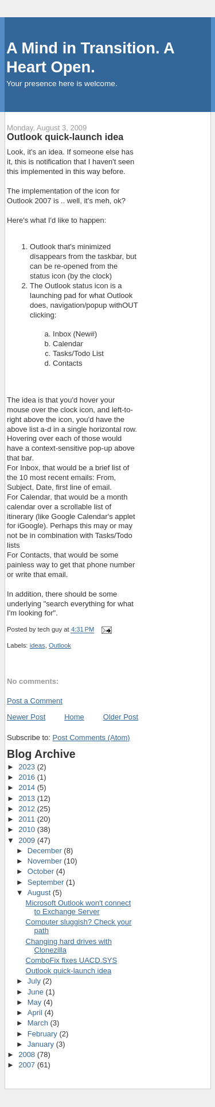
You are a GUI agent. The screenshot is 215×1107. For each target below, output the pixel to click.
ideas (37, 645)
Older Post (120, 717)
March (39, 1023)
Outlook (60, 645)
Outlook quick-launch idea (69, 970)
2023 (27, 766)
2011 (27, 819)
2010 (27, 829)
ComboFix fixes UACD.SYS (72, 960)
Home (74, 717)
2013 (27, 798)
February (44, 1033)
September (47, 882)
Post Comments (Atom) (91, 737)
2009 (27, 840)
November (46, 861)
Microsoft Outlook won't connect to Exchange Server (78, 907)
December (46, 850)
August (40, 892)
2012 (27, 808)
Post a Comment (34, 700)
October (42, 871)
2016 (27, 777)
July (35, 981)
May (36, 1002)
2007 (27, 1064)
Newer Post (26, 717)
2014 (27, 787)
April (36, 1012)
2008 (27, 1054)
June (37, 992)
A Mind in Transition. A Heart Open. (90, 57)
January (42, 1044)
